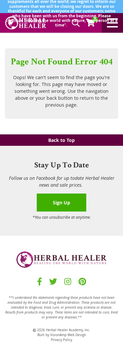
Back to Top (61, 140)
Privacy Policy (61, 340)
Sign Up (61, 202)
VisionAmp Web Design (68, 335)
